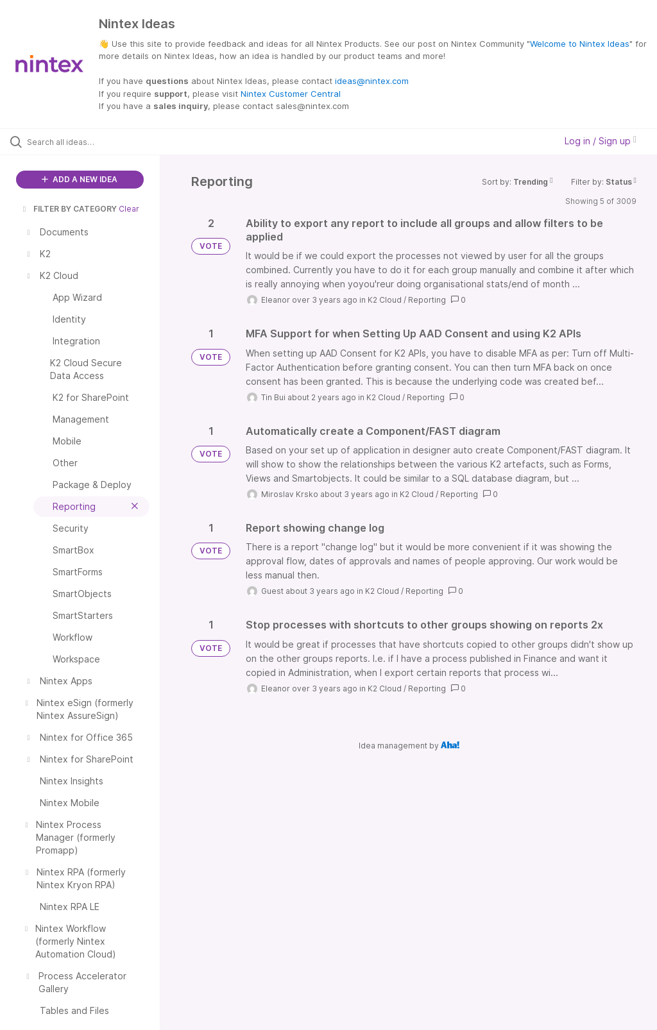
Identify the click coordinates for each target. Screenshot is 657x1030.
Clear (129, 209)
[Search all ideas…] (86, 141)
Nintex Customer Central (291, 94)
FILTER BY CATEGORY (69, 209)
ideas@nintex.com (372, 81)
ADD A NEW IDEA (79, 179)
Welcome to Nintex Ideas (579, 43)
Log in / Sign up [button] (600, 140)
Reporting (427, 300)
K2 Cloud (385, 300)
